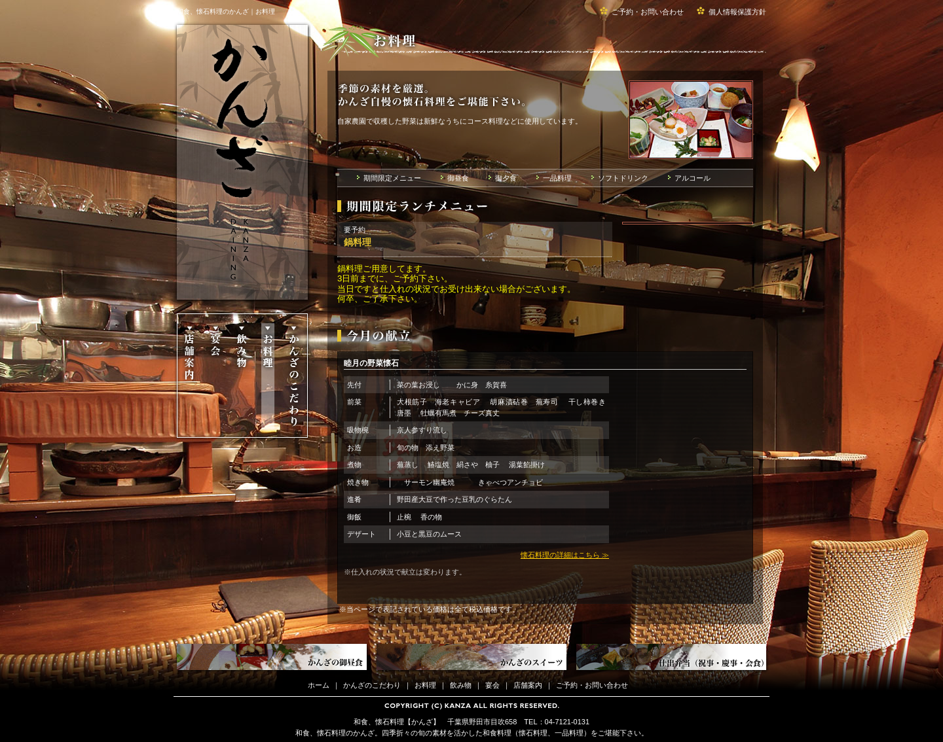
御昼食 (458, 178)
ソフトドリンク (623, 178)
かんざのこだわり (294, 376)
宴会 (215, 376)
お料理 (267, 376)
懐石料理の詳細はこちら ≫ (565, 555)
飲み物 (241, 376)
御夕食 (506, 178)
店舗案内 (189, 376)
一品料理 (557, 178)
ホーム (318, 685)
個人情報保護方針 (737, 12)
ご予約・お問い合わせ (648, 12)
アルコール (693, 178)
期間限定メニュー (392, 178)
